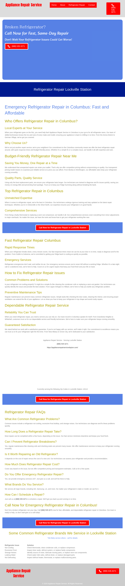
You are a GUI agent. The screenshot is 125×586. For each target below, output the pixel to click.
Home (54, 5)
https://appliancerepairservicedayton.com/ (62, 347)
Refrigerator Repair (77, 5)
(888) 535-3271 (62, 344)
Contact (91, 5)
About (62, 5)
